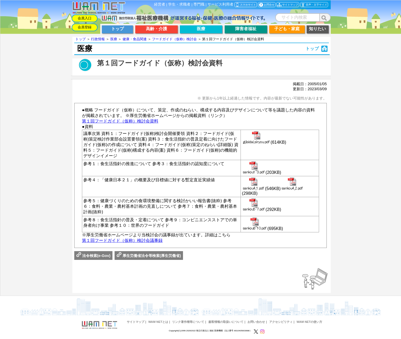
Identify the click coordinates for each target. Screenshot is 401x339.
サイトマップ (135, 321)
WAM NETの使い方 (309, 321)
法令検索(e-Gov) (93, 256)
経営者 (159, 4)
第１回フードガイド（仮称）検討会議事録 (122, 240)
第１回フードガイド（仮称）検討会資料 (120, 121)
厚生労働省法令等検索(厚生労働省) (149, 256)
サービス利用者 (220, 4)
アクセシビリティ (281, 321)
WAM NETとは (158, 321)
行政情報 (98, 39)
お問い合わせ (256, 321)
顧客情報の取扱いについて (225, 321)
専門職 (198, 4)
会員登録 (84, 27)
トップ (80, 39)
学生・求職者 (179, 4)
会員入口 (84, 18)
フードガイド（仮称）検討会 (174, 39)
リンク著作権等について (188, 321)
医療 (113, 39)
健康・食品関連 (135, 39)
